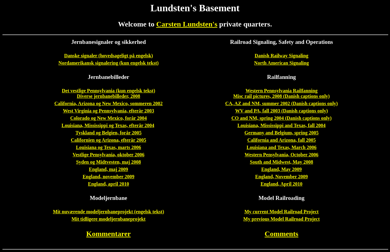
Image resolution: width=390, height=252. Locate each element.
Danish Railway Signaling (281, 55)
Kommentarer (108, 234)
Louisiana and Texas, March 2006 (281, 147)
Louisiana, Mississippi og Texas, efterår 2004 (108, 125)
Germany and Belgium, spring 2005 (281, 132)
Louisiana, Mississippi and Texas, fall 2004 (281, 125)
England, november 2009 (108, 176)
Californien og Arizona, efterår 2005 (108, 140)
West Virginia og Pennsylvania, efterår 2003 (108, 110)
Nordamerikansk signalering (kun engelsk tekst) (108, 63)
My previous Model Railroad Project (281, 219)
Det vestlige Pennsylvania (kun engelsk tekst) (108, 90)
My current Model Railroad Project (281, 211)
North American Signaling (281, 63)
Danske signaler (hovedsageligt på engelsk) (108, 55)
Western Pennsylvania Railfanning (281, 90)
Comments (282, 234)
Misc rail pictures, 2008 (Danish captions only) (281, 96)
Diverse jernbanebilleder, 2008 (108, 96)
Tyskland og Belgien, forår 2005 (109, 132)
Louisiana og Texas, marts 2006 (108, 147)
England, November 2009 (281, 176)
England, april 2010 (108, 183)
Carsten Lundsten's (187, 24)
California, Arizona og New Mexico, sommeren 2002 (109, 103)
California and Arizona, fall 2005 (281, 140)
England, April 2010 (281, 183)
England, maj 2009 (108, 169)
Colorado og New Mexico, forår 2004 (108, 118)
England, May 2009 (281, 169)
